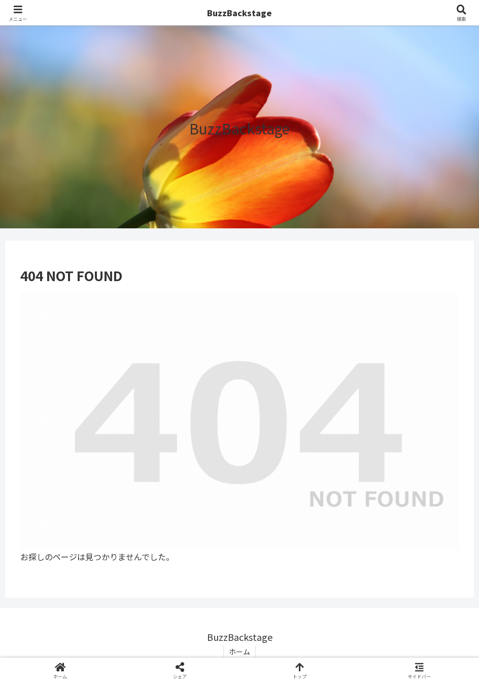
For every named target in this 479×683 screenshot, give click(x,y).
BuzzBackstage (239, 13)
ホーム (239, 651)
